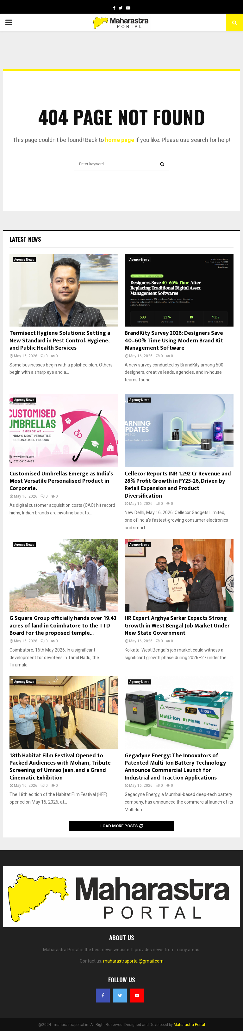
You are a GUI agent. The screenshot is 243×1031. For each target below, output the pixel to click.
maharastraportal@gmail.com (133, 961)
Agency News (24, 259)
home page (119, 140)
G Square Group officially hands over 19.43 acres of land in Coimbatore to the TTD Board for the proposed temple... (62, 626)
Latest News (25, 239)
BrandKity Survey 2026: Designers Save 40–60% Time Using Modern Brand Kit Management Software (174, 340)
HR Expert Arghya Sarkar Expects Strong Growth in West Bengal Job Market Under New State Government (177, 626)
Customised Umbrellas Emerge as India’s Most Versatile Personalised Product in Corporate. (61, 481)
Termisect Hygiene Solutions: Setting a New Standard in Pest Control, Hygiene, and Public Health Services (59, 340)
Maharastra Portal (189, 1024)
